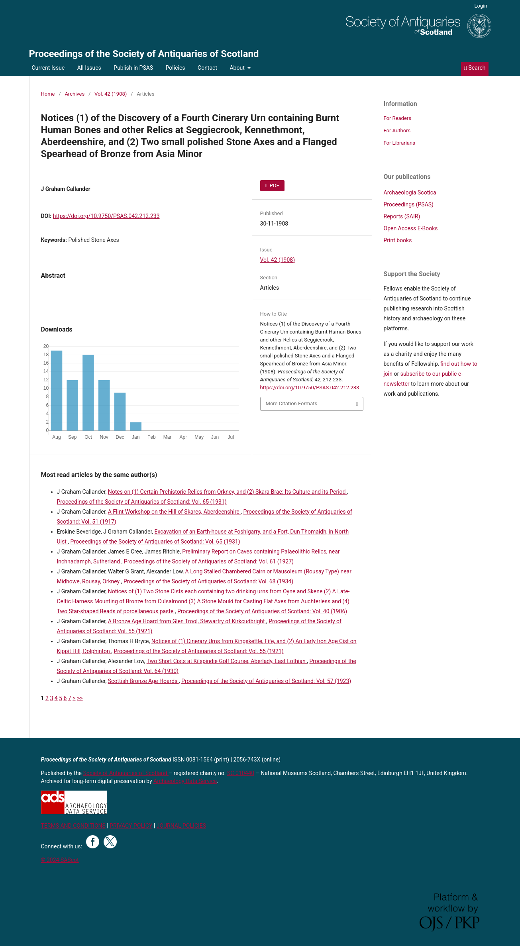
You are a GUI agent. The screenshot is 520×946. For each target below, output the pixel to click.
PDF (274, 185)
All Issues (89, 68)
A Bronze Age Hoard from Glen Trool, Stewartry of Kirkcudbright (187, 621)
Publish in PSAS (133, 68)
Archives (74, 94)
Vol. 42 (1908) (110, 94)
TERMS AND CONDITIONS (73, 825)
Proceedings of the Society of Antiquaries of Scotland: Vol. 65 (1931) (142, 502)
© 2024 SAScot (60, 860)
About (238, 68)
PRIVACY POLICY (131, 825)
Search (474, 68)
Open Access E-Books (411, 228)
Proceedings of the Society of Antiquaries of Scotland (144, 53)
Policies (175, 68)
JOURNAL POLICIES (181, 825)
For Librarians (399, 143)
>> (80, 698)
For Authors (397, 130)
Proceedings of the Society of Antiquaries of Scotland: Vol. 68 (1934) (208, 581)
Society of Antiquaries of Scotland (126, 773)
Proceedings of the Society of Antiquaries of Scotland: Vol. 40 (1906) (262, 611)
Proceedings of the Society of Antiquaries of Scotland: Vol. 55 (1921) (198, 651)
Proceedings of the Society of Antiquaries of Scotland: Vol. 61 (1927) (209, 561)
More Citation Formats (292, 403)
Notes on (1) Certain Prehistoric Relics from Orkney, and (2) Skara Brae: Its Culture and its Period (227, 492)
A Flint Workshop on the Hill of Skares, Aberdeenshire (174, 511)
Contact (207, 68)
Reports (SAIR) (402, 216)
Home (48, 94)
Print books (398, 240)
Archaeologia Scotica (410, 192)
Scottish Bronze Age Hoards (143, 681)
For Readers (398, 118)
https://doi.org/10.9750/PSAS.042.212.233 (106, 216)
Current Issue (48, 68)
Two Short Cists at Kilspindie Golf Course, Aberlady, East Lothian (227, 661)
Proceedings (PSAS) (409, 204)
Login (480, 6)
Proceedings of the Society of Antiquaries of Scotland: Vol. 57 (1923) (266, 681)
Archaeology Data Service (185, 781)
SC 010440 (240, 773)
